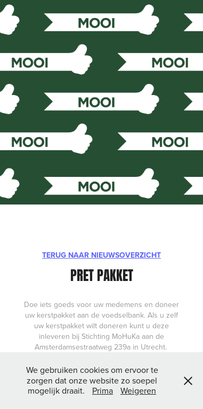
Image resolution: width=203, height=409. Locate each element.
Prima (102, 390)
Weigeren (138, 390)
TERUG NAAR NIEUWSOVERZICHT (101, 255)
